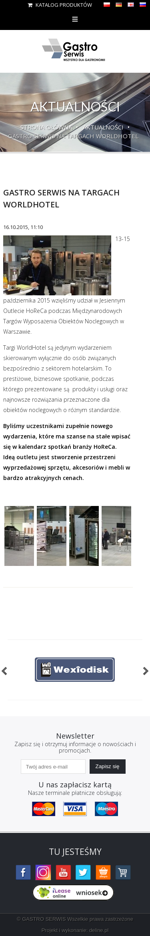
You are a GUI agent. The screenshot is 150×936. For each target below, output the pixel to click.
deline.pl (98, 930)
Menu (75, 19)
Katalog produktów (60, 4)
